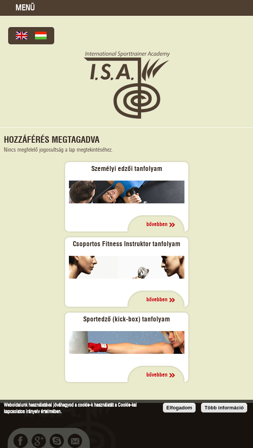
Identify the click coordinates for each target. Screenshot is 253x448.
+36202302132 (224, 7)
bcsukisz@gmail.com (243, 7)
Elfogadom (179, 408)
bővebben (157, 224)
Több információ (224, 408)
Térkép (205, 7)
